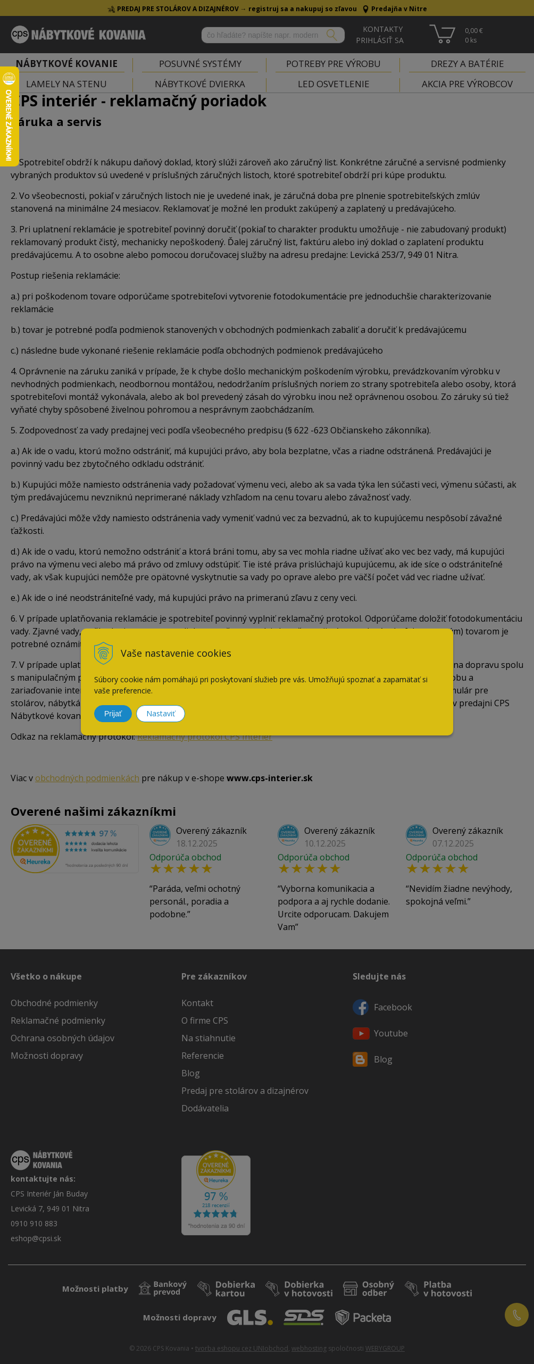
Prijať (113, 713)
